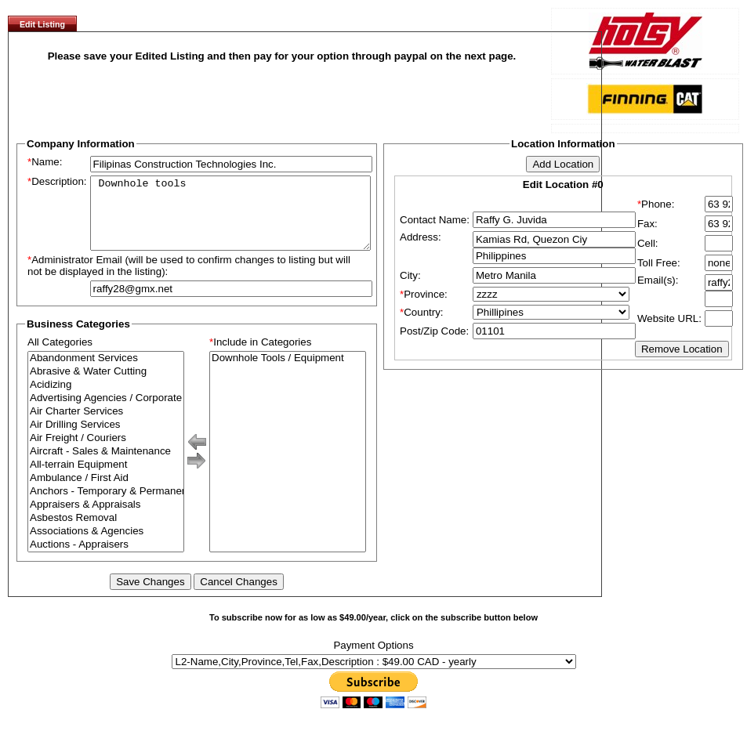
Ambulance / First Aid (105, 492)
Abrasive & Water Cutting (105, 386)
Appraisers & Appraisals (105, 519)
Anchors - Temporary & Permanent (105, 505)
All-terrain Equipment (105, 479)
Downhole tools (230, 220)
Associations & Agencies (105, 545)
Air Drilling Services (105, 439)
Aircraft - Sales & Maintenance (105, 465)
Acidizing (105, 399)
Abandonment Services (105, 372)
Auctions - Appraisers (105, 559)
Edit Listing (42, 24)
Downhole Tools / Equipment (287, 372)
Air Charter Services (105, 425)
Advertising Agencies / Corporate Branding (105, 412)
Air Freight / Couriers (105, 452)
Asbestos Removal (105, 532)
